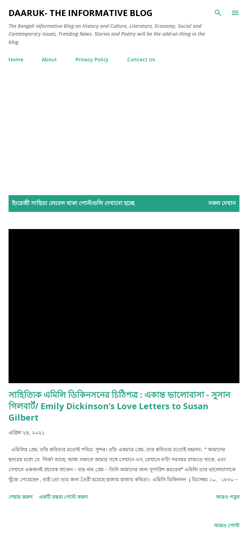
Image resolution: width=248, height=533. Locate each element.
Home (16, 59)
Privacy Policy (92, 59)
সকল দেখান (222, 203)
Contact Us (141, 59)
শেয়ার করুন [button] (20, 496)
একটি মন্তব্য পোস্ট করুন (63, 496)
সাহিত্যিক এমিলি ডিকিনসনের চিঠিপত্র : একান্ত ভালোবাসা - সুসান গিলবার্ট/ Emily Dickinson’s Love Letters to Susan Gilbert (119, 406)
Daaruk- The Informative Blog (81, 13)
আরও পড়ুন (227, 496)
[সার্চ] (218, 13)
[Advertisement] (124, 133)
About (49, 59)
